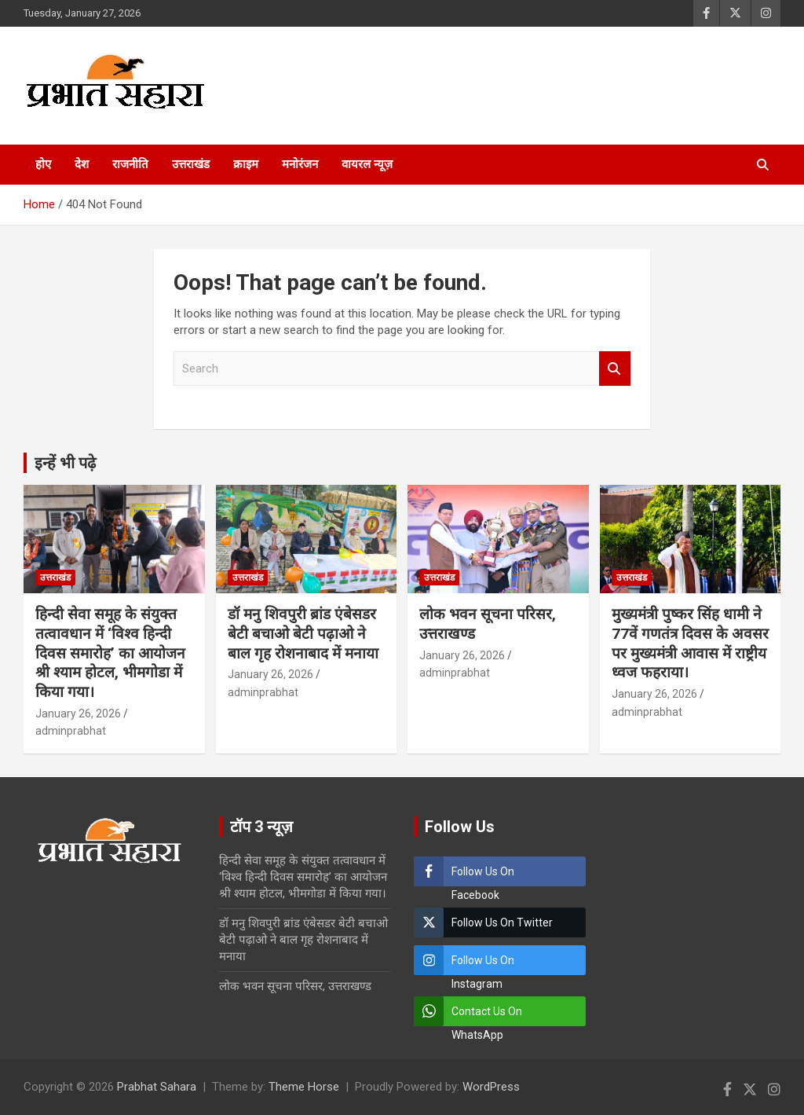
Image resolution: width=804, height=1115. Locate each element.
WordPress (491, 1087)
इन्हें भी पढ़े (65, 462)
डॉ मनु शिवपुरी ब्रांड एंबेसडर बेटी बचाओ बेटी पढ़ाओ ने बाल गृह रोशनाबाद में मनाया (303, 633)
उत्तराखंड (191, 164)
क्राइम (245, 164)
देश (82, 164)
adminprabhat (70, 730)
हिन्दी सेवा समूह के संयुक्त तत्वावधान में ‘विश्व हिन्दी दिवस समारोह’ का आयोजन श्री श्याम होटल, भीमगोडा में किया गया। (110, 653)
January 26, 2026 (78, 713)
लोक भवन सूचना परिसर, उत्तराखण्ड (295, 986)
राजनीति (130, 164)
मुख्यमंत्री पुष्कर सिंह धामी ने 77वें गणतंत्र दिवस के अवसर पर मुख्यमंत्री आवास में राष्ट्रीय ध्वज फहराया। (690, 643)
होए (43, 164)
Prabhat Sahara (156, 1087)
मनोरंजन (300, 164)
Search (614, 369)
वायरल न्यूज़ (367, 164)
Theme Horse (304, 1087)
